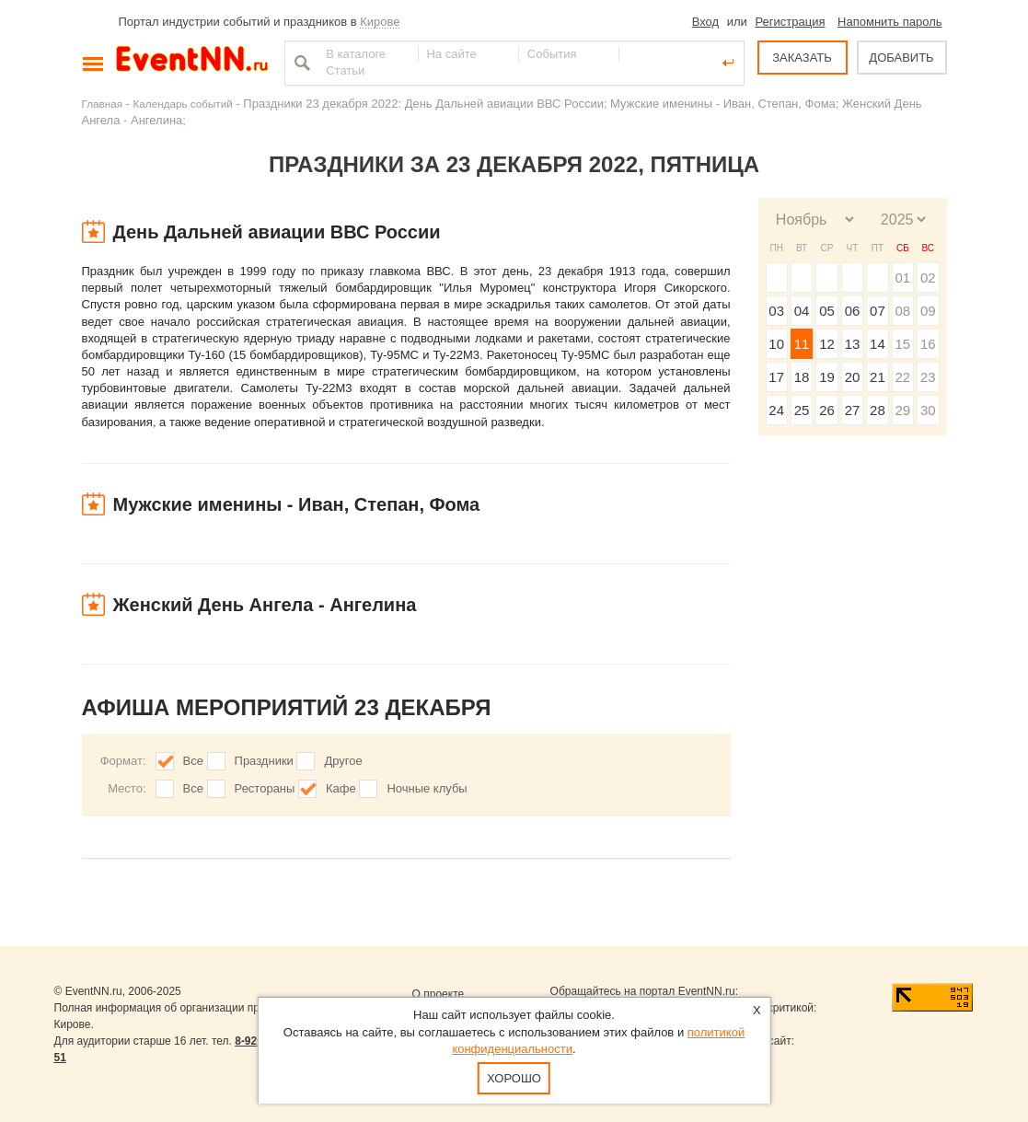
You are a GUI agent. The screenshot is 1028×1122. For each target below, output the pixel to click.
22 (902, 377)
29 (902, 410)
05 (827, 310)
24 (776, 410)
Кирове (379, 22)
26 (827, 410)
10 (776, 344)
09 (928, 310)
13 (853, 344)
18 (802, 377)
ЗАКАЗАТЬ (802, 57)
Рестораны (265, 788)
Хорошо (514, 1078)
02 (928, 277)
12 (827, 344)
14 (877, 344)
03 (776, 310)
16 (928, 344)
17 (776, 377)
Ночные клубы (427, 788)
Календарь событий (183, 104)
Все (193, 761)
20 (853, 377)
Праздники (264, 761)
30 (928, 410)
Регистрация (790, 22)
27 (853, 410)
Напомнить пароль (889, 22)
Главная (102, 104)
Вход (705, 22)
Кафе (341, 788)
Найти (300, 62)
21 (877, 377)
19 (827, 377)
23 (928, 377)
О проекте (438, 994)
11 (802, 344)
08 (902, 310)
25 (802, 410)
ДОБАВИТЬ (901, 57)
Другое (343, 761)
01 (902, 277)
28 (877, 410)
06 (853, 310)
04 (802, 310)
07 (877, 310)
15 (902, 344)
